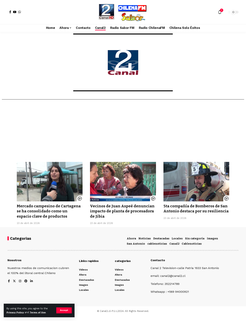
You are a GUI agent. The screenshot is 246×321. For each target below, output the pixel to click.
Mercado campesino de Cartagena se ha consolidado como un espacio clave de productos (45, 214)
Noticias (144, 243)
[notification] (220, 12)
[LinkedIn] (32, 286)
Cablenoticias (192, 248)
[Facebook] (10, 11)
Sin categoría (194, 243)
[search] (225, 12)
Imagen (212, 243)
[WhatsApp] (19, 11)
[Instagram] (20, 286)
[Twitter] (14, 286)
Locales (177, 243)
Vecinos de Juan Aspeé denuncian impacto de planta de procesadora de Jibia (122, 211)
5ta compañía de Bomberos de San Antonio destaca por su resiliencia (192, 211)
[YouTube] (14, 11)
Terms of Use (38, 312)
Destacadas (161, 243)
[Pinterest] (26, 286)
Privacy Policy (15, 312)
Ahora (131, 243)
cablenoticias (157, 248)
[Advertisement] (123, 132)
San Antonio (136, 248)
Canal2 (174, 248)
